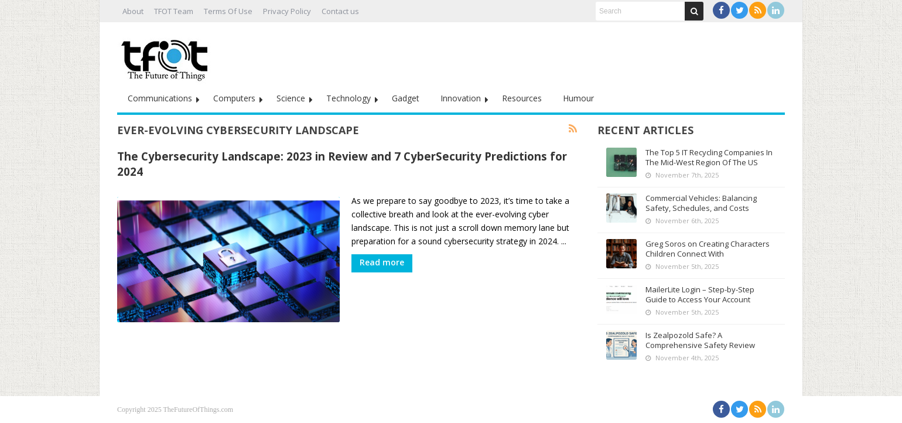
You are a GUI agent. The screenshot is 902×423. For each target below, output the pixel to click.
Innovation (460, 98)
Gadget (405, 98)
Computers (234, 98)
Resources (522, 98)
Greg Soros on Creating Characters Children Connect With (707, 248)
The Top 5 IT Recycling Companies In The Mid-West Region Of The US (709, 157)
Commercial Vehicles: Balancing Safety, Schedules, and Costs (701, 203)
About (133, 11)
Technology (348, 98)
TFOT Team (173, 11)
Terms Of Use (228, 11)
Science (290, 98)
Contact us (340, 11)
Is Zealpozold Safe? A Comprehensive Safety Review (700, 340)
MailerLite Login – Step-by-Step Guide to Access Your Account (699, 294)
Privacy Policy (287, 11)
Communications (160, 98)
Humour (578, 98)
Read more (382, 262)
